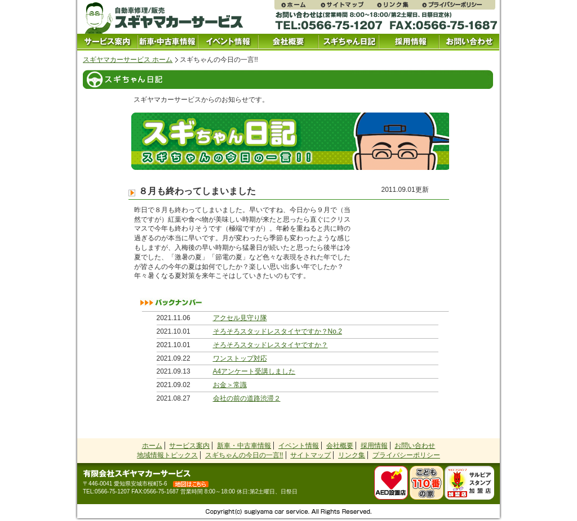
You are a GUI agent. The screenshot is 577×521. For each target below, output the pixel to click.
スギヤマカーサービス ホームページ (296, 5)
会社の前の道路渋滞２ (247, 398)
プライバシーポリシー (458, 5)
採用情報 (409, 42)
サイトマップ (347, 5)
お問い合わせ (469, 42)
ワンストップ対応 (240, 358)
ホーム (152, 446)
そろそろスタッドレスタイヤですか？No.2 (277, 331)
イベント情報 (228, 42)
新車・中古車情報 (244, 446)
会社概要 (288, 42)
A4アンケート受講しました (254, 371)
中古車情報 (167, 42)
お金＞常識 (230, 385)
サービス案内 (107, 42)
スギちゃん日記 (348, 42)
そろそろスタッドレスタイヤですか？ (270, 345)
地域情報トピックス (167, 455)
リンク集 (398, 5)
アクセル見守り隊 (240, 318)
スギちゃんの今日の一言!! (244, 455)
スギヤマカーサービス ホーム (127, 60)
